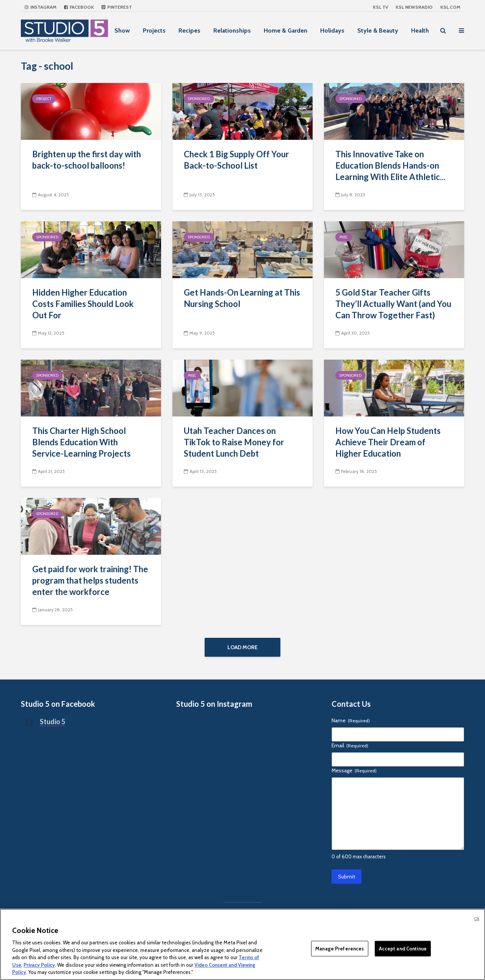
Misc (344, 237)
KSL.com (450, 7)
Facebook (79, 7)
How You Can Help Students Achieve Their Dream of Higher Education (388, 442)
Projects (154, 30)
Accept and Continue (403, 948)
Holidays (332, 30)
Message (354, 770)
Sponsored (199, 98)
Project (44, 98)
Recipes (189, 30)
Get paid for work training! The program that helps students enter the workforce (90, 580)
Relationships (232, 30)
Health (420, 30)
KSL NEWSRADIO (414, 7)
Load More (242, 647)
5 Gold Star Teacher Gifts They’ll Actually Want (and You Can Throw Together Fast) (393, 303)
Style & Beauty (377, 30)
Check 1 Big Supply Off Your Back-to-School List (236, 160)
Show (122, 30)
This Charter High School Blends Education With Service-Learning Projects (81, 442)
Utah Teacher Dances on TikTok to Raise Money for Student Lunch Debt (234, 442)
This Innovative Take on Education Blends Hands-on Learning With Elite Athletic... (390, 165)
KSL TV (380, 7)
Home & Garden (285, 30)
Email (350, 745)
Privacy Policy (39, 965)
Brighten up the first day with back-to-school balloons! (86, 160)
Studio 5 (52, 721)
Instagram (40, 7)
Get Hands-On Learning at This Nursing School (242, 298)
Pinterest (117, 7)
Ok (476, 918)
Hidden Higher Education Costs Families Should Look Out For (83, 303)
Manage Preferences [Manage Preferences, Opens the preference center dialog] (339, 948)
